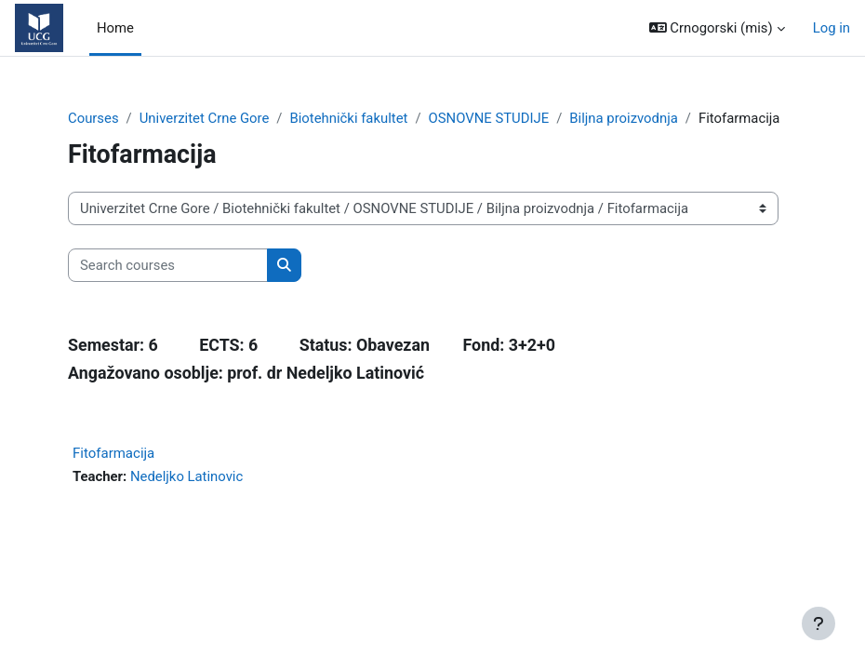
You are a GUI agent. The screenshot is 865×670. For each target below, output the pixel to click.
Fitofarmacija (113, 453)
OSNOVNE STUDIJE (489, 118)
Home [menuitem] (115, 28)
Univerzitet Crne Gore (205, 118)
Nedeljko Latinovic (186, 476)
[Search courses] (168, 265)
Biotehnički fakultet (348, 118)
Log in (831, 28)
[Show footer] (818, 623)
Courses (93, 118)
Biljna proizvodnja (623, 118)
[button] (717, 28)
